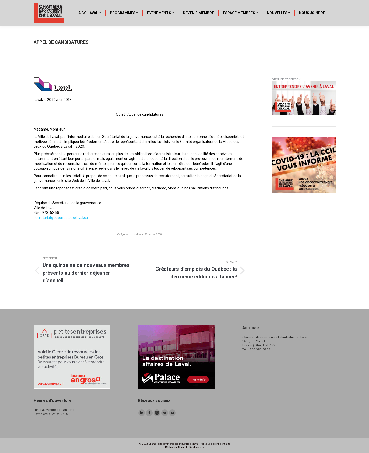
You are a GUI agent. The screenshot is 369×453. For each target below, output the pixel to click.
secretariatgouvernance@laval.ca (61, 217)
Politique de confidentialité (215, 443)
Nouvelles (135, 234)
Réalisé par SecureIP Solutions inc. (184, 447)
